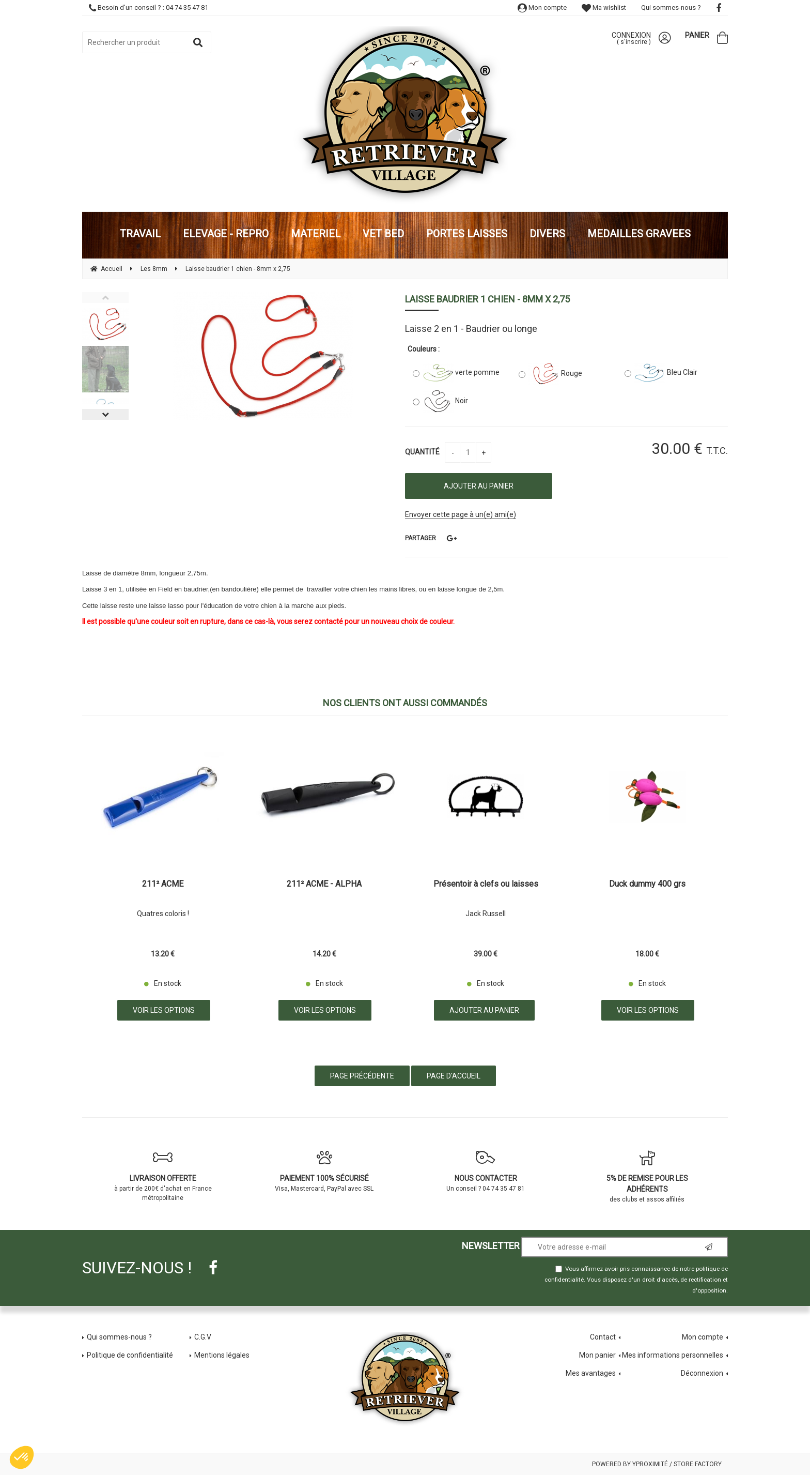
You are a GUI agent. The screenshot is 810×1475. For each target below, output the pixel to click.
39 (485, 954)
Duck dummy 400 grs (647, 884)
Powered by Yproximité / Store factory (657, 1464)
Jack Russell (485, 913)
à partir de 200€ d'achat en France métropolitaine (163, 1176)
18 (647, 954)
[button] (21, 1457)
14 (324, 954)
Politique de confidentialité (130, 1355)
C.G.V (202, 1337)
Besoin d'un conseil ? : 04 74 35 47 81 (148, 7)
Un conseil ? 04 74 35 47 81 (486, 1171)
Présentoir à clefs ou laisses (485, 884)
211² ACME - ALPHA (324, 884)
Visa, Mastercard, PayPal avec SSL (325, 1171)
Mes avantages (591, 1373)
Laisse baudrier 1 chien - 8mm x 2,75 (487, 299)
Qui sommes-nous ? (671, 7)
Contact (603, 1337)
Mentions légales (222, 1355)
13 (163, 954)
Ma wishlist (604, 7)
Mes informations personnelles (672, 1355)
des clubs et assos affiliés (648, 1176)
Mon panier (597, 1355)
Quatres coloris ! (163, 913)
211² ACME (162, 884)
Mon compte (542, 7)
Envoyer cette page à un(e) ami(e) (460, 514)
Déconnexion (702, 1373)
